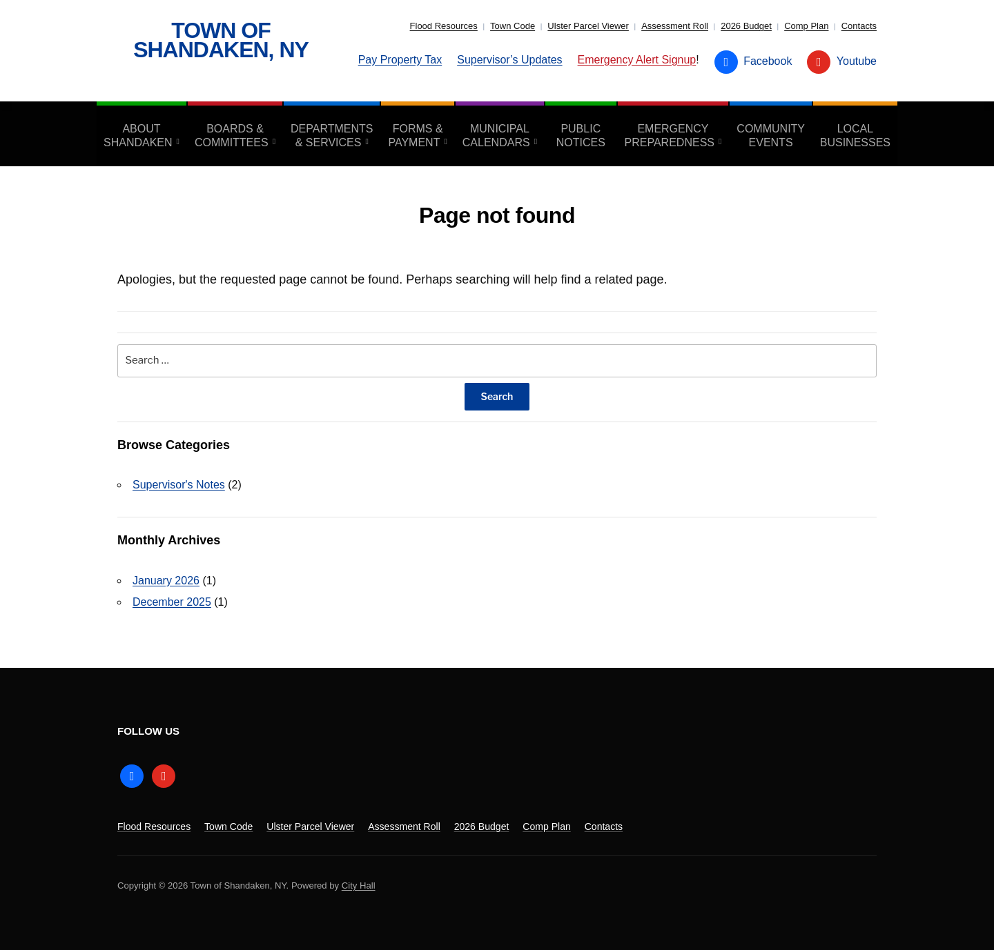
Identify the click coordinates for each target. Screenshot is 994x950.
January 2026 (166, 580)
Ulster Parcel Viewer (588, 26)
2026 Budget (746, 26)
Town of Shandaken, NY (221, 40)
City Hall (359, 885)
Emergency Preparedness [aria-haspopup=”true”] (669, 135)
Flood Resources (444, 26)
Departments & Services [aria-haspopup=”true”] (332, 135)
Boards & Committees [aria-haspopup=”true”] (232, 135)
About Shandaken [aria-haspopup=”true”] (138, 135)
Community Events (771, 135)
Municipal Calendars (496, 135)
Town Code (512, 26)
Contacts (859, 26)
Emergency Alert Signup (637, 60)
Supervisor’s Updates (509, 60)
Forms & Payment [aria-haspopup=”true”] (415, 135)
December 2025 (172, 602)
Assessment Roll (674, 26)
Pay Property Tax (400, 60)
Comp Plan (806, 26)
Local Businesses (855, 135)
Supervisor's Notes (179, 485)
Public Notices (580, 135)
